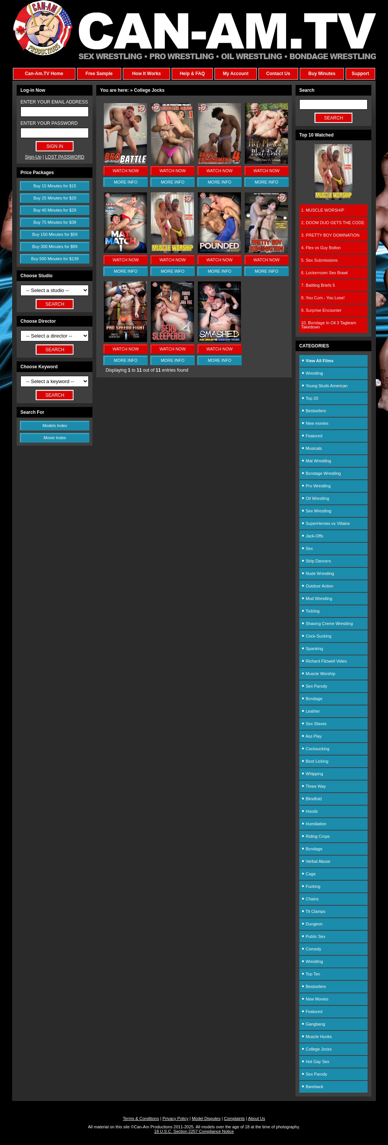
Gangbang (313, 1024)
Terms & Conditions (141, 1118)
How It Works (146, 73)
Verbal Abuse (315, 861)
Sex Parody (314, 686)
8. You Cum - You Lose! (323, 297)
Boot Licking (315, 761)
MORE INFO (126, 182)
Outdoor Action (317, 586)
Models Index (54, 425)
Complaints (234, 1118)
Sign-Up (33, 157)
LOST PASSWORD (64, 157)
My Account (236, 73)
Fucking (311, 886)
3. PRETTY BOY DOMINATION (330, 235)
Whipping (312, 773)
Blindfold (311, 798)
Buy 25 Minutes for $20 (54, 198)
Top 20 (309, 398)
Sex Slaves (314, 723)
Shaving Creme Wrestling (327, 623)
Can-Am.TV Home (44, 73)
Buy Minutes (321, 73)
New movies (315, 423)
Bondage (311, 698)
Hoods (309, 811)
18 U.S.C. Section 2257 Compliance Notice (194, 1131)
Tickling (310, 611)
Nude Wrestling (317, 573)
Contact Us (278, 73)
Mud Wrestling (316, 598)
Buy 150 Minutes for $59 (54, 234)
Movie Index (55, 437)
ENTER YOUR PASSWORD (49, 123)
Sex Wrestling (316, 511)
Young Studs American (324, 385)
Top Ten (310, 974)
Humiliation (313, 823)
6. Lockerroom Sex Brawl (324, 272)
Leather (310, 711)
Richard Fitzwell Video (324, 661)
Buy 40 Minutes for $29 (54, 210)
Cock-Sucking (316, 636)
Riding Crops (315, 836)
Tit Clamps (313, 911)
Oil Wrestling (315, 498)
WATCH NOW (126, 170)
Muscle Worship (318, 673)
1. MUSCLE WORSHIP (322, 210)
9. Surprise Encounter (321, 310)
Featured (311, 435)
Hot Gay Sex (315, 1061)
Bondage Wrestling (321, 473)
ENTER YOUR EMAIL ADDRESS (54, 102)
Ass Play (311, 736)
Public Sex (313, 936)
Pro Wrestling (316, 486)
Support (360, 73)
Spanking (312, 648)
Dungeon (312, 924)
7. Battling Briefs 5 (318, 285)
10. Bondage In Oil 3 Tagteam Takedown (328, 324)
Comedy (311, 949)
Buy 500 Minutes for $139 (54, 258)
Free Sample (99, 73)
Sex (307, 548)
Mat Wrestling (316, 461)
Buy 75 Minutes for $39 (54, 222)
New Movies (315, 999)
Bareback (312, 1086)
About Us (256, 1118)
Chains (310, 899)
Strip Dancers (316, 561)
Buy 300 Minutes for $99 (54, 246)
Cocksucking (315, 748)
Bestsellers (313, 410)
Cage (308, 874)
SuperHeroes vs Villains (325, 523)
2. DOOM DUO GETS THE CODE (333, 222)
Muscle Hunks (316, 1036)
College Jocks (316, 1049)
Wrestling (312, 373)
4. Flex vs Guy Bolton (321, 247)
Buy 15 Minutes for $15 (54, 186)
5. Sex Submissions (319, 260)
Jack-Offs (312, 536)
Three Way (313, 786)
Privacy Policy (175, 1118)
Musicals (311, 448)
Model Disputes (206, 1118)
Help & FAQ (192, 73)
